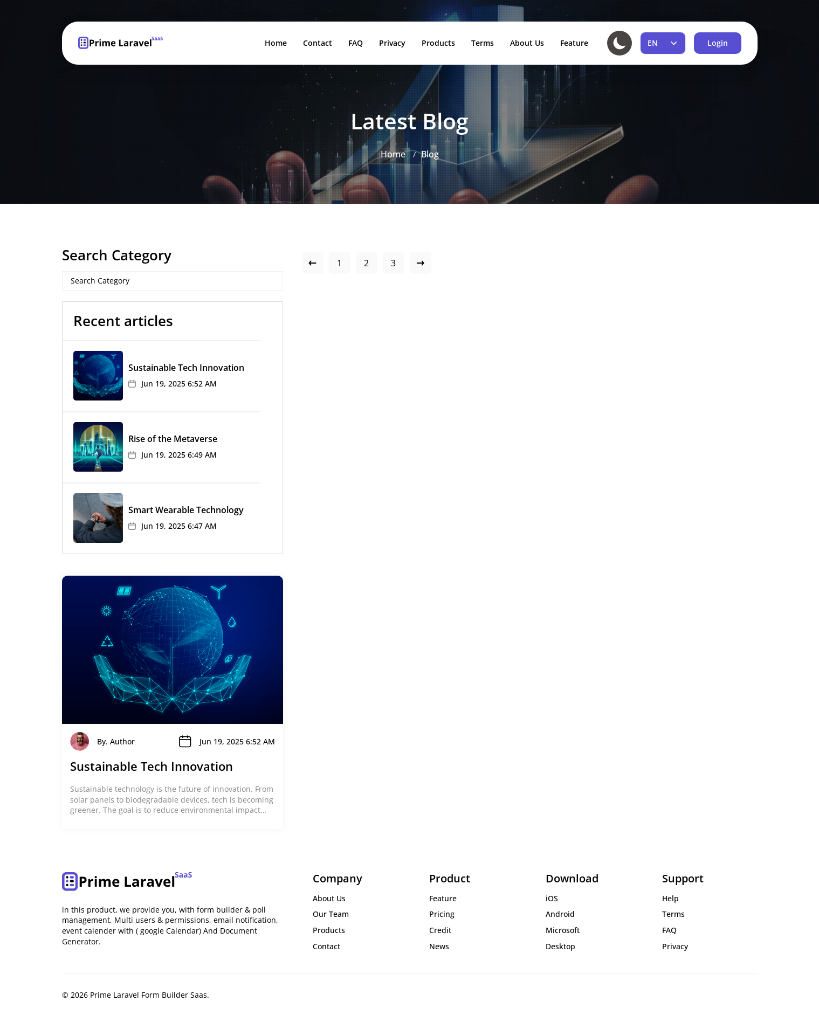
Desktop (560, 946)
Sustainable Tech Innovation (186, 368)
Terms (482, 43)
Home (276, 43)
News (439, 946)
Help (670, 898)
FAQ (355, 43)
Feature (574, 43)
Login (717, 43)
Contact (317, 43)
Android (560, 914)
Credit (440, 930)
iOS (552, 898)
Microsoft (563, 930)
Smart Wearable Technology (186, 510)
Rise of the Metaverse (172, 439)
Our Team (331, 914)
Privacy (392, 43)
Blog (430, 154)
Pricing (442, 914)
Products (438, 43)
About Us (527, 43)
